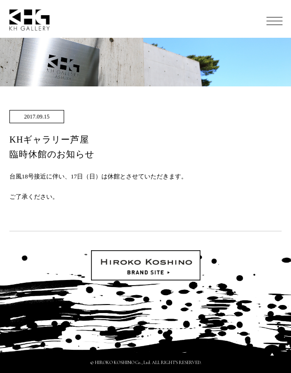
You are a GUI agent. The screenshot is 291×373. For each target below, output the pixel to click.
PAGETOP (272, 354)
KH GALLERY (29, 20)
